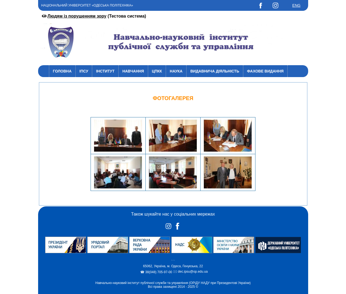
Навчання (133, 71)
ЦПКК (157, 71)
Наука (176, 71)
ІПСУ (83, 71)
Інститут (105, 71)
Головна (62, 71)
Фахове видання (265, 71)
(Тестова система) (93, 16)
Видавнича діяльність (214, 71)
